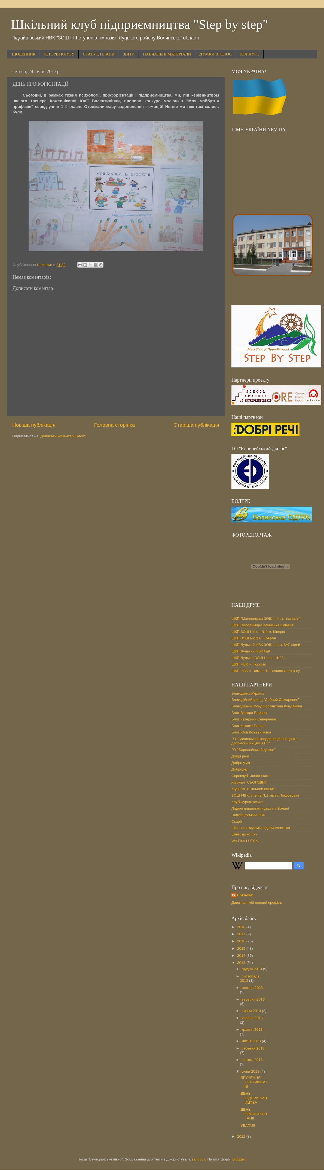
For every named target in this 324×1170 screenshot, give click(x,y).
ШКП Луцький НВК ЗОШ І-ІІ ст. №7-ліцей (265, 645)
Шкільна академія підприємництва (260, 828)
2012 (241, 1136)
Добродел (239, 769)
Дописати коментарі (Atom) (63, 436)
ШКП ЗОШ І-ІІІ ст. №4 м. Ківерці (258, 632)
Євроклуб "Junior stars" (251, 776)
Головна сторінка (114, 425)
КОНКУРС (249, 54)
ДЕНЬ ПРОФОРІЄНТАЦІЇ (254, 1113)
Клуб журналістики (247, 802)
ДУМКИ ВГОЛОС (215, 54)
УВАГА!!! (248, 1125)
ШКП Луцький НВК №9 (250, 651)
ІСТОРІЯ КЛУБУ (59, 54)
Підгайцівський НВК (248, 815)
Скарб (236, 821)
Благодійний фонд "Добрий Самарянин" (265, 700)
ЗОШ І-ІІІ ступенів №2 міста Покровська (265, 795)
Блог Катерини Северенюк (254, 719)
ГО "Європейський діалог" (253, 750)
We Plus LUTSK (244, 841)
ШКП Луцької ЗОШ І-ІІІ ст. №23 (257, 658)
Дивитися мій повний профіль (256, 902)
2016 (241, 941)
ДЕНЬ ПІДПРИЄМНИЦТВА (254, 1097)
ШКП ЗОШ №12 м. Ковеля (253, 638)
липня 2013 (252, 1011)
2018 (241, 927)
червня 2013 (252, 1018)
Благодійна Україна (247, 693)
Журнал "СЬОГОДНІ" (249, 782)
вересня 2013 (253, 999)
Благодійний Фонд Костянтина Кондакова (266, 706)
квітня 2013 (252, 1041)
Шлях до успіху (244, 834)
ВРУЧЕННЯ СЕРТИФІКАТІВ (254, 1082)
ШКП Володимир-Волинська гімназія (262, 625)
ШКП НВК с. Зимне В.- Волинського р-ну (265, 671)
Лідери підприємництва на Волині (260, 808)
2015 (241, 948)
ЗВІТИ (129, 54)
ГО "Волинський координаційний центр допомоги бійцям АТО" (264, 741)
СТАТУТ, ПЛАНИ (98, 54)
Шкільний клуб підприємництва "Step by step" (139, 24)
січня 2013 (251, 1071)
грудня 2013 (252, 969)
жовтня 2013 (252, 988)
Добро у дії (240, 763)
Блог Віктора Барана (249, 713)
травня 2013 (252, 1029)
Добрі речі (240, 756)
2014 (241, 956)
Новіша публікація (34, 425)
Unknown (245, 895)
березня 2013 (253, 1048)
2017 (241, 934)
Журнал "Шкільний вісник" (253, 789)
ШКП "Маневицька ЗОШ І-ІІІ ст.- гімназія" (266, 619)
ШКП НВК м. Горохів (248, 664)
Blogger (238, 1159)
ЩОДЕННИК (24, 54)
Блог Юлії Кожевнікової (251, 732)
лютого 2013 (252, 1060)
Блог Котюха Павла (247, 726)
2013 (241, 963)
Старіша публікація (196, 425)
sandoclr (198, 1159)
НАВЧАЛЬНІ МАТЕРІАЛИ (167, 54)
